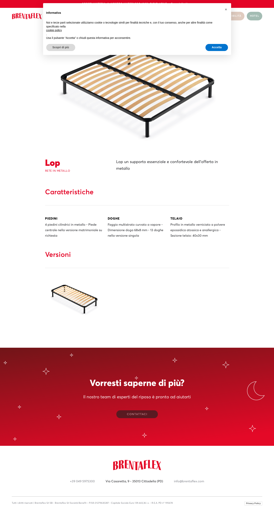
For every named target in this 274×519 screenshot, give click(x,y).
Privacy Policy (253, 503)
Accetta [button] (217, 47)
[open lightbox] (74, 297)
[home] (27, 16)
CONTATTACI (137, 414)
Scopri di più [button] (60, 47)
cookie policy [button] (54, 30)
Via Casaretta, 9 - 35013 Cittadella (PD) (134, 481)
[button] (226, 9)
